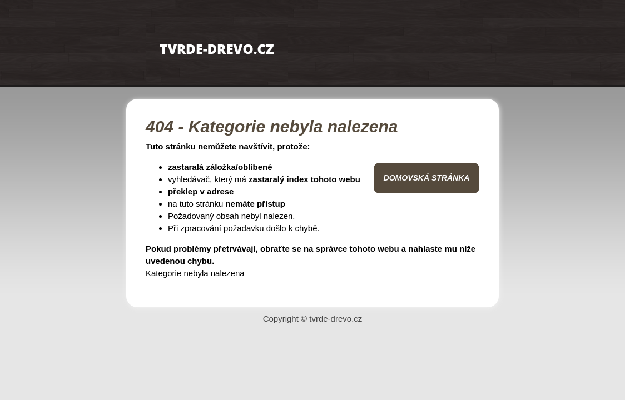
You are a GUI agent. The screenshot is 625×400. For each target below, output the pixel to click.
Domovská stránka (427, 177)
